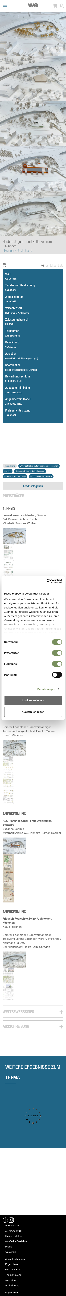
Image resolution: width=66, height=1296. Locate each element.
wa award (10, 1251)
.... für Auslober (13, 1230)
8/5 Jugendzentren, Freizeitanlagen (30, 471)
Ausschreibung (16, 1026)
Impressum (11, 1292)
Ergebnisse (11, 1264)
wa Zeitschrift (12, 1269)
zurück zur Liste (52, 265)
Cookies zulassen (33, 700)
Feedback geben (33, 486)
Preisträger (13, 495)
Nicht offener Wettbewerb (41, 476)
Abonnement (12, 1225)
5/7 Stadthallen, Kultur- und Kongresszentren (39, 466)
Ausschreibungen (15, 1258)
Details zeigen (46, 689)
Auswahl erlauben (33, 711)
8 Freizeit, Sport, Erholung (15, 476)
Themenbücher (13, 1274)
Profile (8, 1246)
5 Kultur (7, 471)
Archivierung (12, 1285)
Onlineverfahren (14, 1235)
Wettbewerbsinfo (18, 1011)
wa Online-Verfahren (16, 1241)
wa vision (10, 1280)
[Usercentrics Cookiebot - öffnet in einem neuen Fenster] (47, 581)
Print (7, 265)
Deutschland (9, 466)
